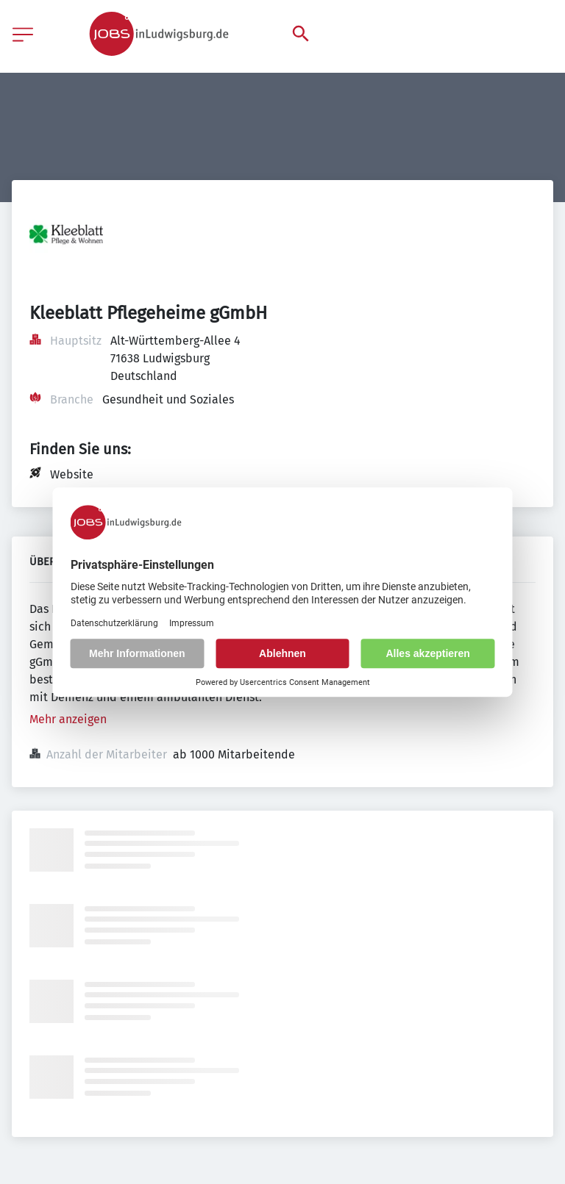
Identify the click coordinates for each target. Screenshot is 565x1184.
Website (71, 474)
